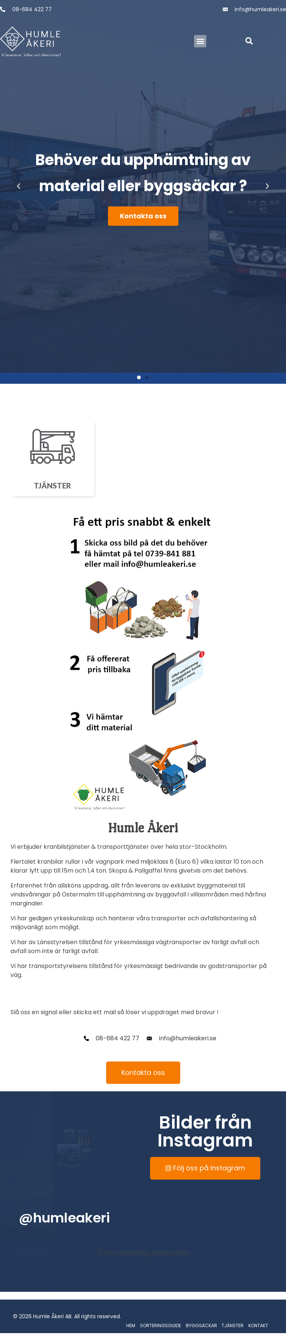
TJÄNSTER (233, 1325)
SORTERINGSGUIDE (160, 1325)
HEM (130, 1325)
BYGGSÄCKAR (201, 1325)
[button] (200, 41)
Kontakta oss (143, 216)
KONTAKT (258, 1325)
